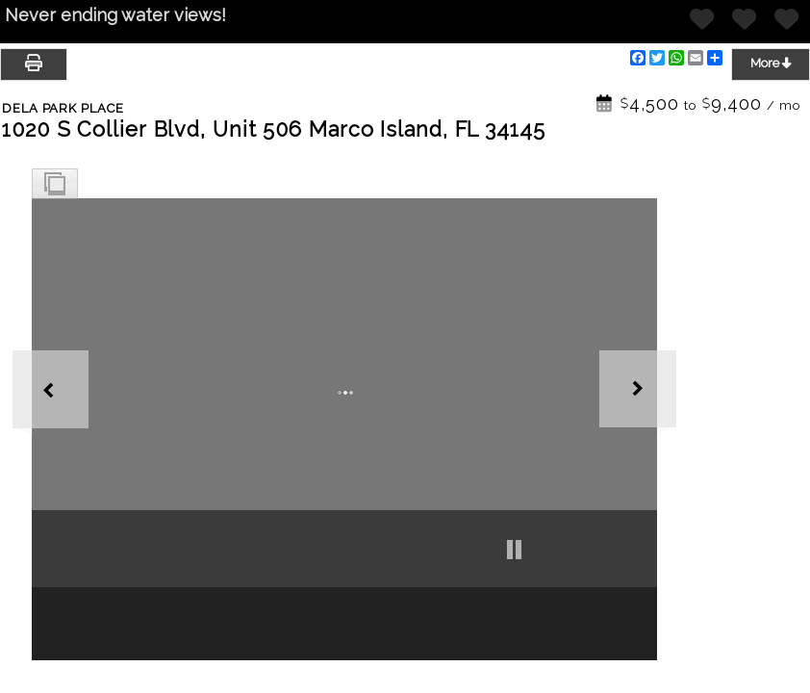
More (771, 62)
